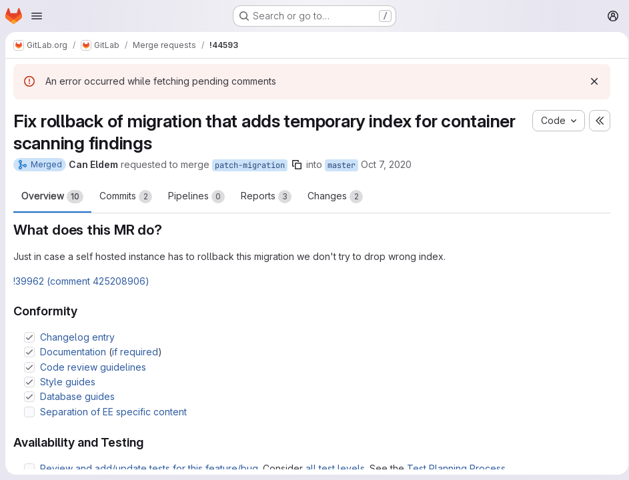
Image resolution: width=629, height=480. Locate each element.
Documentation (73, 351)
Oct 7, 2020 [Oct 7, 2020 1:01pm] (386, 164)
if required (135, 351)
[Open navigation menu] (36, 16)
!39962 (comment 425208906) (81, 281)
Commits (125, 196)
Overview (52, 196)
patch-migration (250, 165)
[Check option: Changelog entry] (29, 337)
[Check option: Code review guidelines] (29, 367)
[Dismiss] (590, 81)
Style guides (67, 381)
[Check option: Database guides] (29, 396)
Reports (266, 196)
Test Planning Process (456, 468)
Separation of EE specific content (113, 411)
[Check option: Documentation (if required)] (29, 352)
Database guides (77, 396)
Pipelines (196, 196)
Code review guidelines (93, 367)
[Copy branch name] (297, 165)
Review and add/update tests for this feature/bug (149, 468)
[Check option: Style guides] (29, 382)
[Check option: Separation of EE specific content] (29, 412)
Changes (335, 196)
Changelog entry (77, 337)
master (342, 165)
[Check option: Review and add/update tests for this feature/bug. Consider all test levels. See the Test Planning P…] (29, 468)
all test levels (335, 468)
